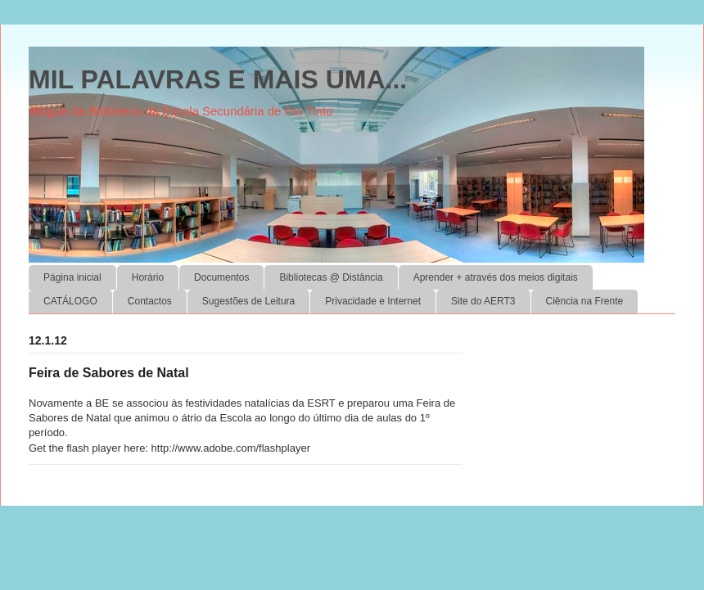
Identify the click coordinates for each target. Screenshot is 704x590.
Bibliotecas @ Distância (330, 277)
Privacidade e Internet (373, 301)
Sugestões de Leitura (248, 301)
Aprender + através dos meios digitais (495, 277)
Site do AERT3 (483, 301)
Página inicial (72, 277)
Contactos (150, 301)
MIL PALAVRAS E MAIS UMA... (218, 79)
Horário (148, 277)
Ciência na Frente (585, 301)
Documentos (221, 277)
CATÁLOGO (70, 301)
